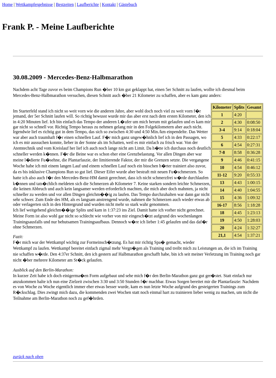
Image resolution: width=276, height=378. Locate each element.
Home (7, 4)
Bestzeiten (65, 4)
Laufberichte (88, 4)
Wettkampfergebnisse (34, 4)
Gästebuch (128, 4)
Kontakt (109, 4)
